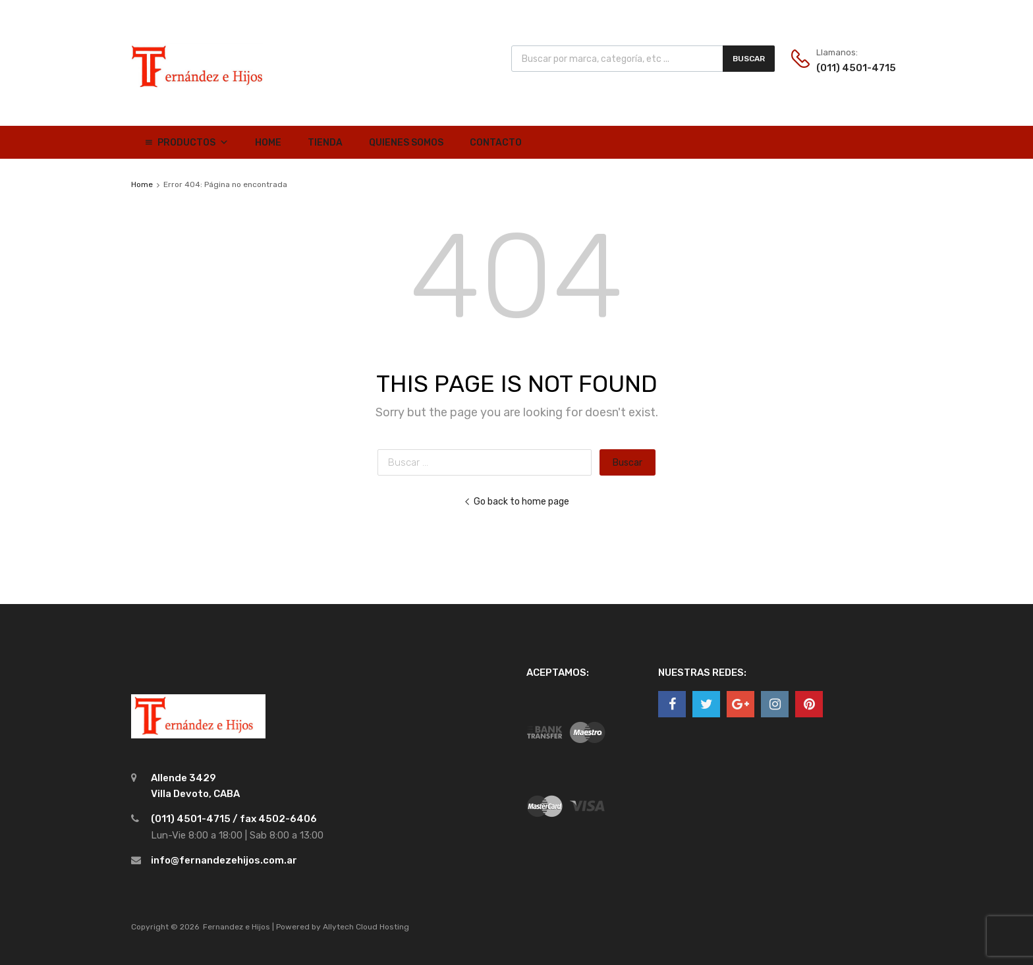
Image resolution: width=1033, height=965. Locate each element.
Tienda (325, 142)
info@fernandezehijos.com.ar (224, 860)
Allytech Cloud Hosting (366, 926)
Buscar (749, 58)
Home (268, 142)
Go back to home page (516, 501)
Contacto (496, 142)
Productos (193, 142)
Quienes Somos (406, 142)
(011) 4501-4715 (848, 68)
